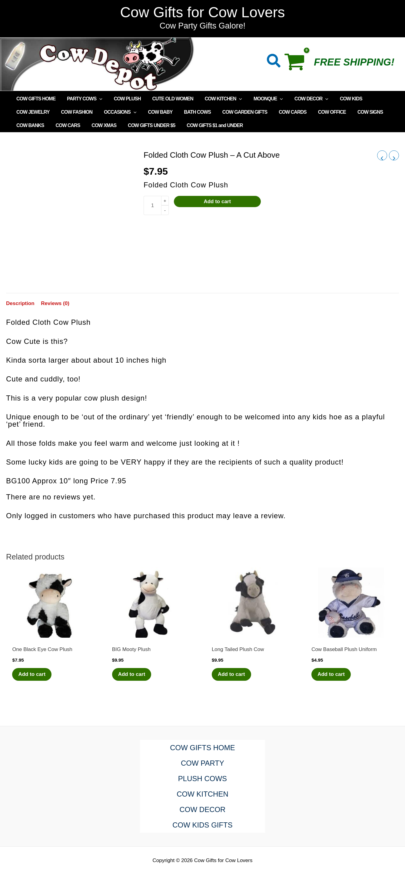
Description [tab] (20, 303)
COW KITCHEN (215, 99)
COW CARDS (280, 112)
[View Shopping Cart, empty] (297, 64)
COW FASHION (74, 112)
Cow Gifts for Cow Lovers (202, 12)
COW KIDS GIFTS (202, 825)
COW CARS (65, 125)
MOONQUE (258, 99)
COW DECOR (300, 99)
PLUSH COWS (202, 778)
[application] (97, 99)
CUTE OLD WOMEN (166, 98)
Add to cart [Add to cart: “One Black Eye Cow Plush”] (31, 674)
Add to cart (217, 201)
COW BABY (153, 112)
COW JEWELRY (31, 112)
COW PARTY (202, 763)
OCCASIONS (115, 112)
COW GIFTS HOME (35, 98)
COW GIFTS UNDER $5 (145, 125)
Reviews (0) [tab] (55, 303)
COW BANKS (29, 125)
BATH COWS (189, 112)
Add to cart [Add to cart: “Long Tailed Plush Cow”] (231, 674)
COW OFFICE (318, 112)
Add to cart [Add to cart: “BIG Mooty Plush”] (131, 674)
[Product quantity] (152, 205)
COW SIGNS (354, 112)
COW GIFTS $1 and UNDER (206, 125)
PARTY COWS (82, 99)
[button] (274, 62)
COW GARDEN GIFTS (234, 112)
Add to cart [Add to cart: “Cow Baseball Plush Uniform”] (331, 674)
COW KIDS (337, 98)
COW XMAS (99, 125)
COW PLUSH (122, 98)
